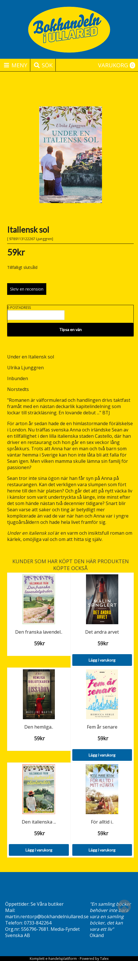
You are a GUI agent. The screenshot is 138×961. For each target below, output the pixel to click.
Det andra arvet (102, 632)
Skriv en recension (26, 289)
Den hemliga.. (38, 727)
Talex (104, 958)
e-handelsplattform (61, 958)
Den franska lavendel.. (38, 632)
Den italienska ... (39, 822)
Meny (15, 65)
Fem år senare (102, 727)
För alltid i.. (102, 822)
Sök (43, 65)
